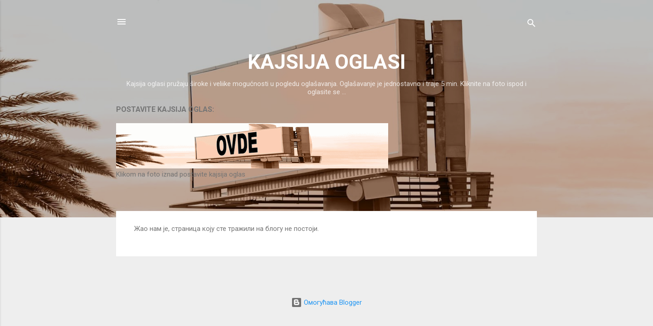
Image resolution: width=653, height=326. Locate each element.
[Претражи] (531, 24)
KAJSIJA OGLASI (327, 62)
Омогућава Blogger (326, 302)
